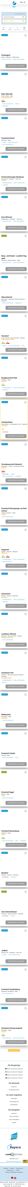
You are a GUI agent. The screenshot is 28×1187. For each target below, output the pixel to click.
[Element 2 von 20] (12, 373)
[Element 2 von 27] (12, 788)
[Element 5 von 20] (17, 373)
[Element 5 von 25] (17, 710)
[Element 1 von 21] (10, 134)
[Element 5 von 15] (17, 51)
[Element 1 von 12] (10, 985)
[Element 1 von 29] (10, 418)
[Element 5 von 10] (17, 907)
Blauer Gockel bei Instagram (14, 1072)
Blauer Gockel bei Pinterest (14, 1075)
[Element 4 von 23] (15, 946)
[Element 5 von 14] (17, 668)
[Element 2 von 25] (12, 710)
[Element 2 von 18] (12, 90)
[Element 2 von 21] (12, 134)
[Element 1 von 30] (10, 331)
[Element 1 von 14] (10, 668)
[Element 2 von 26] (12, 251)
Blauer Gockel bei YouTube (14, 1078)
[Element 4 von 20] (15, 373)
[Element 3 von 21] (14, 134)
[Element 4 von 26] (15, 251)
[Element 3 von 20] (14, 373)
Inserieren (14, 1113)
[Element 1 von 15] (10, 51)
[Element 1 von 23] (10, 946)
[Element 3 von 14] (14, 668)
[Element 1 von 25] (10, 710)
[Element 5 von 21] (17, 134)
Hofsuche (14, 1086)
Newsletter (14, 1098)
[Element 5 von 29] (17, 418)
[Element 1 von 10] (10, 907)
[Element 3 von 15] (14, 51)
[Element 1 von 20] (10, 373)
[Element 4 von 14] (15, 668)
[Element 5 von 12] (17, 985)
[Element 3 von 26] (14, 251)
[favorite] (25, 35)
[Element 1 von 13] (10, 213)
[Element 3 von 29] (14, 418)
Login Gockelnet (14, 1116)
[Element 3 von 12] (14, 985)
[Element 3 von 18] (14, 90)
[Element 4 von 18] (15, 90)
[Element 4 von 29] (15, 418)
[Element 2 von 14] (12, 668)
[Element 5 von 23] (17, 946)
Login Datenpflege (14, 1119)
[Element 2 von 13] (12, 213)
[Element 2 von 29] (12, 418)
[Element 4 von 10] (15, 907)
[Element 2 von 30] (12, 331)
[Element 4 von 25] (15, 710)
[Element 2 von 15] (12, 51)
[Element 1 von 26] (10, 251)
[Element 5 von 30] (17, 331)
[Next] (14, 1050)
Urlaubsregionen (14, 1101)
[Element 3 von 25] (14, 710)
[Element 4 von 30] (15, 331)
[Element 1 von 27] (10, 788)
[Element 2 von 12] (12, 985)
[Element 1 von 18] (10, 90)
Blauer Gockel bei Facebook (14, 1069)
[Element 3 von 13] (14, 213)
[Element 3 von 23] (14, 946)
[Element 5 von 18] (17, 90)
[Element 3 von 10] (14, 907)
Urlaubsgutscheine (14, 1090)
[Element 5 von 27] (17, 788)
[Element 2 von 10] (12, 907)
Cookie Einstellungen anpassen (14, 1172)
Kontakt (14, 1122)
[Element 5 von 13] (17, 213)
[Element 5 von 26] (17, 251)
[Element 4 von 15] (15, 51)
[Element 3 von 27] (14, 788)
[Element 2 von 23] (12, 946)
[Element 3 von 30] (14, 331)
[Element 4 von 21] (15, 134)
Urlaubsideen (14, 1104)
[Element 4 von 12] (15, 985)
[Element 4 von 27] (15, 788)
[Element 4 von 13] (15, 213)
